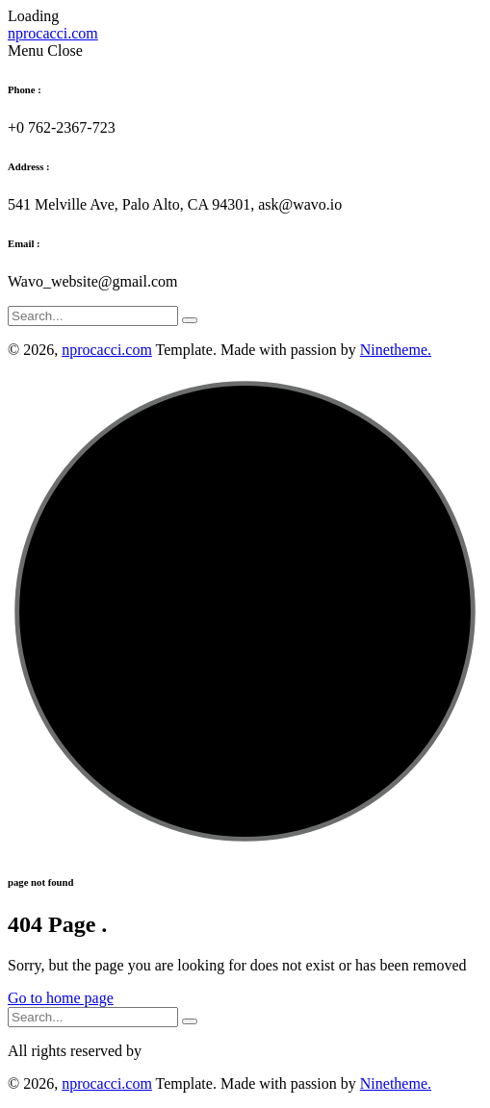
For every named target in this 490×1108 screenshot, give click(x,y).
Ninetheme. (395, 349)
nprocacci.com (107, 349)
